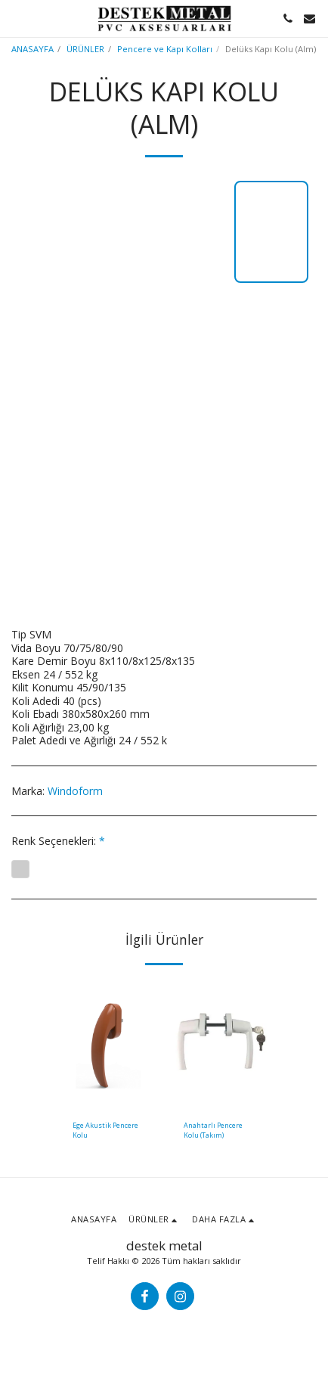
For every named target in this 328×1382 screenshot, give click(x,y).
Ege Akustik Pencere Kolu (105, 1130)
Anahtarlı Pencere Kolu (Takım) (213, 1130)
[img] (108, 1044)
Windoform (75, 791)
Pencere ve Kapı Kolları (164, 48)
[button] (16, 17)
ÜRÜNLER (85, 48)
